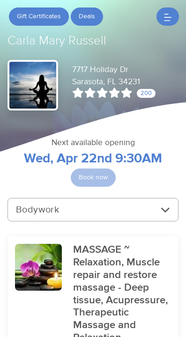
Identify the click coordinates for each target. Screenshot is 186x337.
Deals (87, 16)
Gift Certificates (39, 16)
